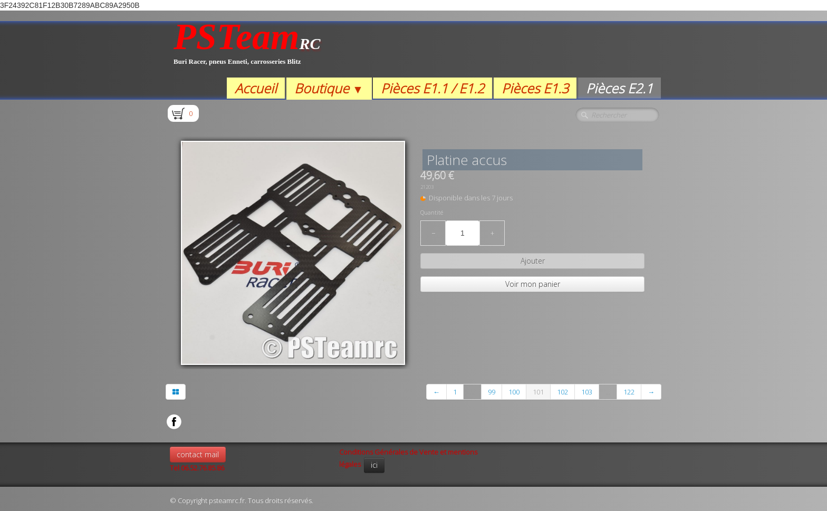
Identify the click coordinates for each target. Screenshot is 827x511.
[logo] (247, 49)
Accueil (256, 88)
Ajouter (533, 261)
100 (514, 392)
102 (562, 392)
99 (491, 392)
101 (538, 392)
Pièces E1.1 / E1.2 (432, 88)
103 (586, 392)
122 (628, 392)
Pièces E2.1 (619, 88)
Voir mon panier (532, 284)
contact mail (198, 454)
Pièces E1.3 (535, 88)
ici (374, 465)
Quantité (431, 212)
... (472, 392)
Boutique (328, 88)
